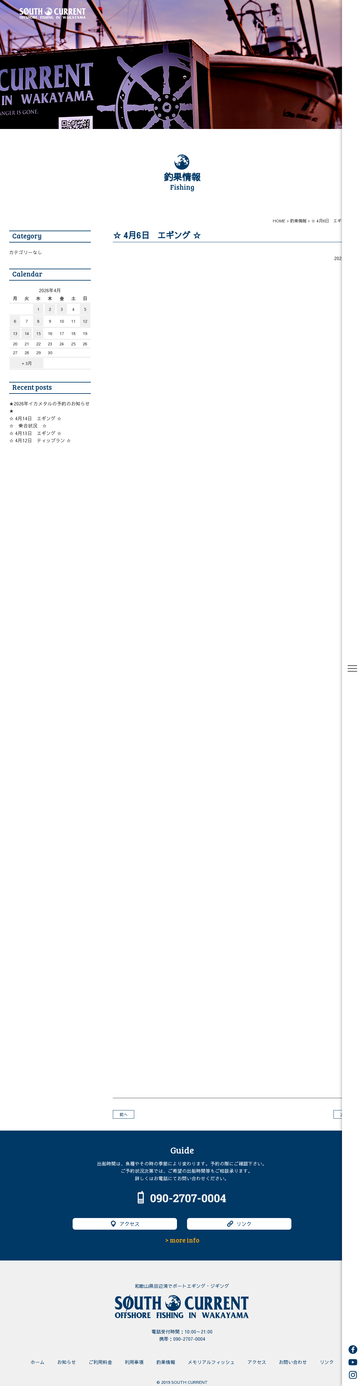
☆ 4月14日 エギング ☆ (35, 418)
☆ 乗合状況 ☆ (28, 425)
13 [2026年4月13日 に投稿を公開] (15, 333)
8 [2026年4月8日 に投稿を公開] (38, 321)
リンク (239, 1223)
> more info (182, 1240)
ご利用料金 (100, 1362)
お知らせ (66, 1362)
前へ (123, 1114)
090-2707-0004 (189, 1339)
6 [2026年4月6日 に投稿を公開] (15, 321)
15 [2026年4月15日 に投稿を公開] (38, 333)
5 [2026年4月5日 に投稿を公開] (85, 309)
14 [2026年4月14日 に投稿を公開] (27, 333)
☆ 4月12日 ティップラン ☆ (40, 440)
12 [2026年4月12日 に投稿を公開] (85, 321)
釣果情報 (165, 1362)
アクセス (125, 1223)
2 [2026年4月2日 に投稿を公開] (50, 309)
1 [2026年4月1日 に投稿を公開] (38, 309)
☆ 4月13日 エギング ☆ (35, 433)
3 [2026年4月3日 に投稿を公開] (62, 309)
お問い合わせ (293, 1362)
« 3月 (27, 363)
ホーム (37, 1362)
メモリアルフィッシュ (211, 1362)
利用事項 (134, 1362)
